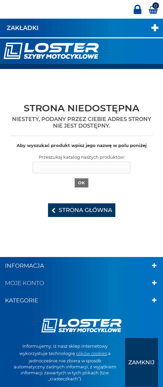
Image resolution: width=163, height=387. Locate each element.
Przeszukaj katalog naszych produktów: (82, 157)
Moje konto (24, 283)
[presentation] (141, 362)
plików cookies (91, 353)
